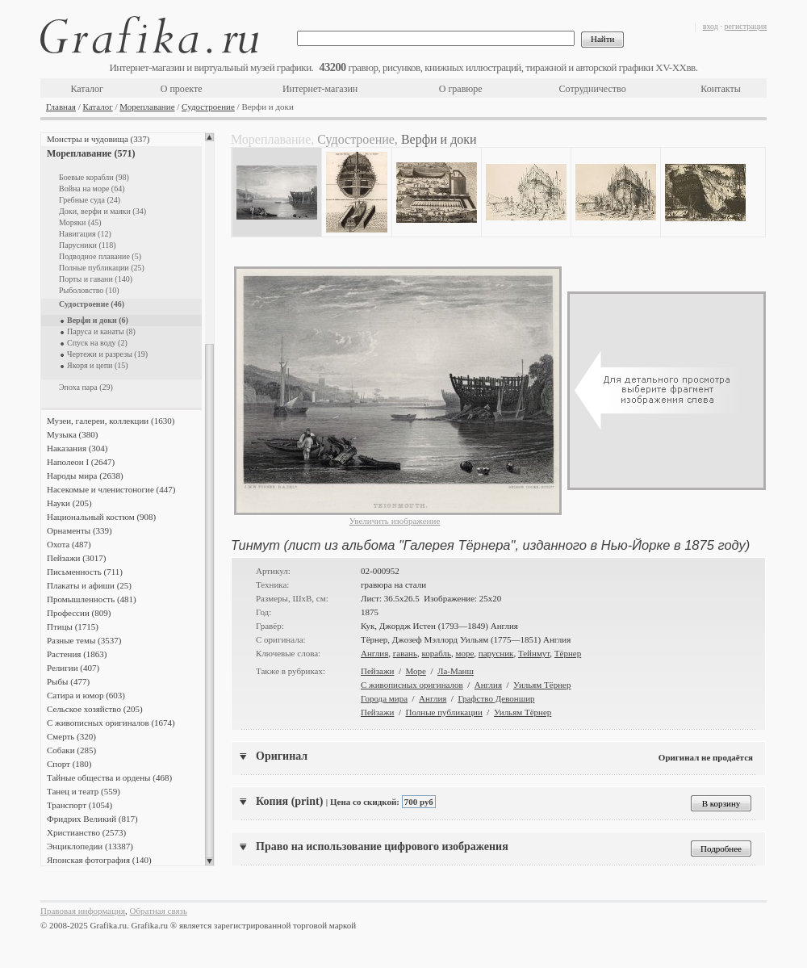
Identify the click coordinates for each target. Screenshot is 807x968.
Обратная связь (158, 911)
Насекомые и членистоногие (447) (111, 489)
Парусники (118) (87, 245)
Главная (61, 106)
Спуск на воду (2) (97, 342)
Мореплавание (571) (91, 153)
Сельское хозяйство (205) (95, 709)
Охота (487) (69, 544)
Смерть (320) (71, 736)
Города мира (384, 698)
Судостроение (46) (91, 304)
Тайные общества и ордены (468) (109, 777)
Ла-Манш (455, 671)
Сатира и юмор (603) (86, 695)
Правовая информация (82, 911)
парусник (496, 653)
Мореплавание (146, 106)
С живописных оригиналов (412, 684)
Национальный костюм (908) (101, 517)
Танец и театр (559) (83, 791)
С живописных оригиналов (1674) (111, 722)
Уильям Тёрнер (542, 684)
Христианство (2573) (86, 832)
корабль (436, 653)
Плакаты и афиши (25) (89, 585)
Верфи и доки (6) (97, 320)
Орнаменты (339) (79, 530)
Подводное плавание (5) (100, 256)
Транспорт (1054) (79, 805)
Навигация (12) (85, 233)
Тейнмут (534, 653)
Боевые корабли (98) (94, 177)
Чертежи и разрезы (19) (107, 354)
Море (416, 671)
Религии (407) (73, 668)
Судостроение (208, 106)
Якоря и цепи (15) (97, 365)
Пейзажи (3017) (77, 558)
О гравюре (461, 88)
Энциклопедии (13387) (90, 846)
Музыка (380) (72, 434)
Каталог (86, 88)
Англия (374, 653)
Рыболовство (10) (89, 290)
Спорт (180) (69, 764)
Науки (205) (69, 503)
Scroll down (209, 861)
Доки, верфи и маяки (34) (102, 211)
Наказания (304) (77, 448)
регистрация (745, 26)
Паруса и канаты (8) (101, 331)
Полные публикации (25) (101, 267)
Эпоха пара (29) (86, 387)
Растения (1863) (77, 654)
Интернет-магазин (320, 88)
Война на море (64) (92, 188)
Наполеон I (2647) (81, 462)
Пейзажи (377, 671)
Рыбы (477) (68, 681)
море (464, 653)
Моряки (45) (80, 222)
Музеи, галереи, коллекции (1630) (110, 420)
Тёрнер (567, 653)
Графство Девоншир (496, 698)
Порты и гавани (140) (95, 278)
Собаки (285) (71, 750)
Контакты (720, 88)
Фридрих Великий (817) (92, 818)
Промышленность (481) (91, 599)
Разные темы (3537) (84, 640)
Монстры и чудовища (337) (98, 139)
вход (710, 26)
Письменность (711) (85, 571)
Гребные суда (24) (89, 199)
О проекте (182, 88)
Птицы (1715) (72, 626)
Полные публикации (444, 712)
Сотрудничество (592, 88)
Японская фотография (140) (99, 860)
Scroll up (209, 137)
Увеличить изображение (395, 521)
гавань (405, 653)
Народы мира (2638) (85, 475)
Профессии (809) (79, 613)
